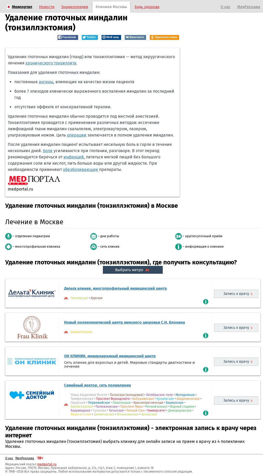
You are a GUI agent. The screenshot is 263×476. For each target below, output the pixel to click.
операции (76, 135)
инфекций (74, 156)
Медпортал (22, 6)
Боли (48, 150)
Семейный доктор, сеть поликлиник (97, 385)
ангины (46, 81)
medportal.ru (46, 464)
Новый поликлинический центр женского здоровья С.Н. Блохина (124, 322)
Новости (46, 6)
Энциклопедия (74, 6)
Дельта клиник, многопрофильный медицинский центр (115, 288)
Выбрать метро (133, 269)
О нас (225, 6)
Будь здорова (147, 6)
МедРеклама (248, 6)
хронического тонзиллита (51, 63)
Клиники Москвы (111, 6)
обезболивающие (80, 169)
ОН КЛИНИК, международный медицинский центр (110, 356)
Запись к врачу (236, 293)
